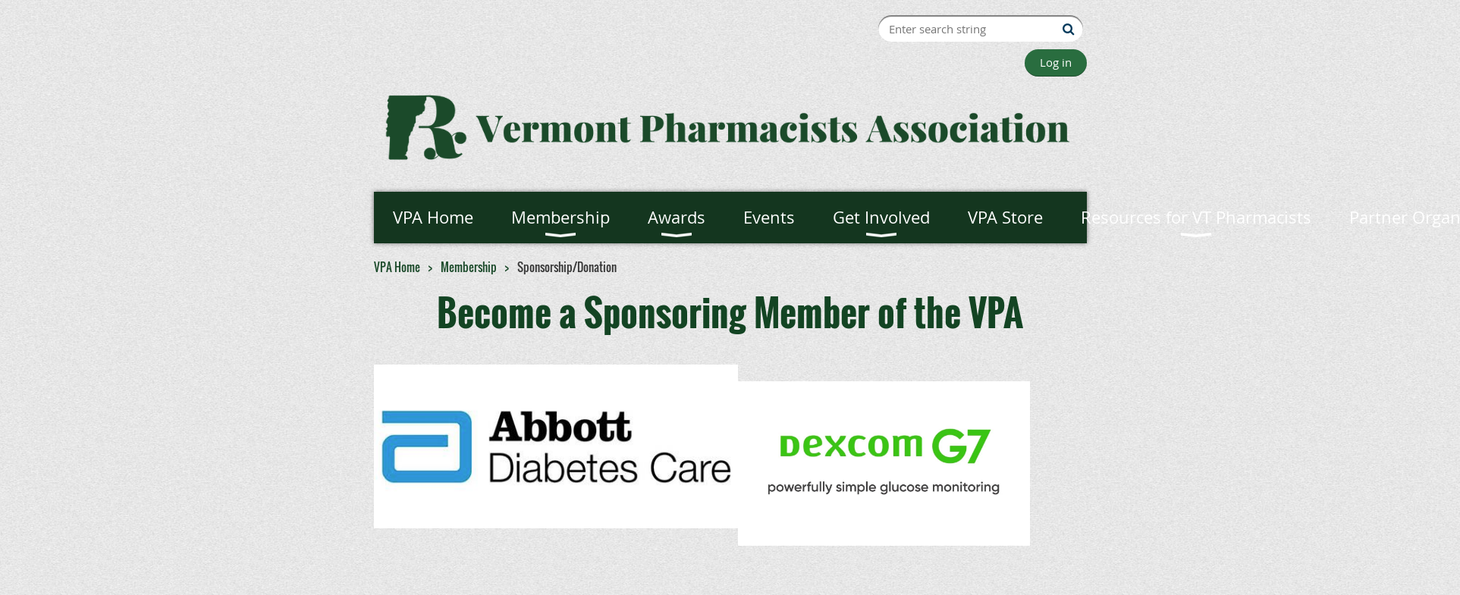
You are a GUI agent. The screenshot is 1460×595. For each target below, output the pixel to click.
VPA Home (397, 266)
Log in (1056, 62)
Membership (469, 266)
